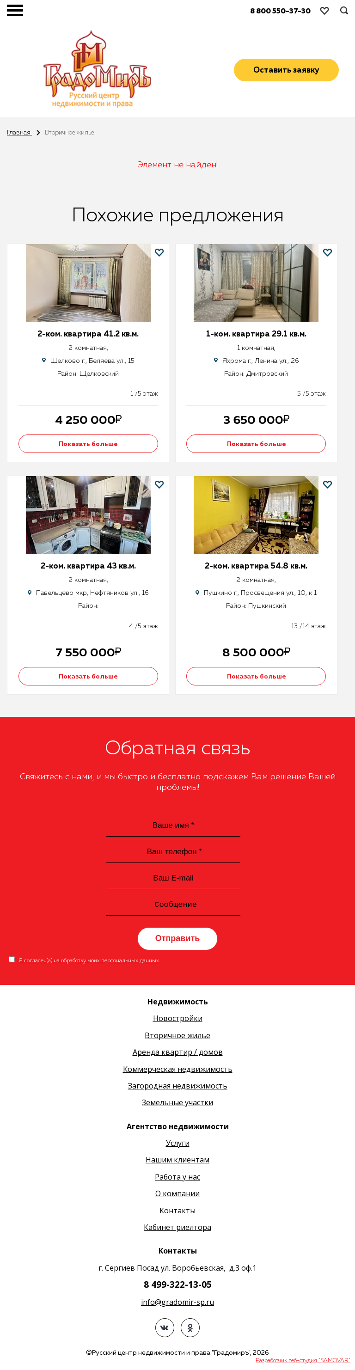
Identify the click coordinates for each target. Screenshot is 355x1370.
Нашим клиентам (177, 1161)
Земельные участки (177, 1104)
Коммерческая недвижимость (178, 1070)
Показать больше (90, 444)
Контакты (177, 1211)
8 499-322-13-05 (178, 1285)
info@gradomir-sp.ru (177, 1303)
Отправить (177, 939)
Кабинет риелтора (177, 1228)
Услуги (178, 1144)
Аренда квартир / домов (178, 1053)
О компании (177, 1195)
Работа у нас (177, 1178)
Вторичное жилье (177, 1036)
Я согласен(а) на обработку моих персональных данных (88, 962)
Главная (19, 133)
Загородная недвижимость (177, 1087)
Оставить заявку (286, 70)
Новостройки (177, 1020)
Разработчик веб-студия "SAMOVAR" (303, 1362)
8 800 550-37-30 (280, 11)
